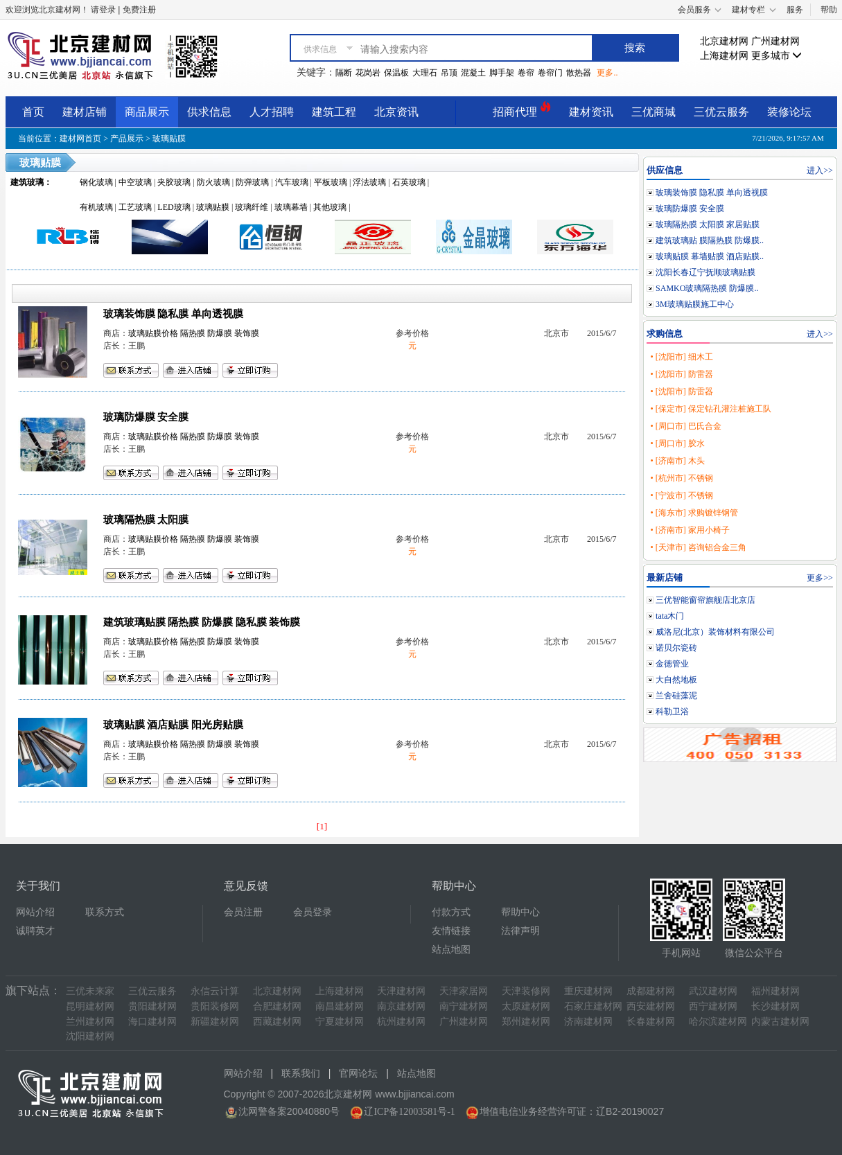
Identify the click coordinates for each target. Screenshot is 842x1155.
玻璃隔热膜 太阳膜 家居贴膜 (708, 224)
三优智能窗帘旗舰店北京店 (705, 600)
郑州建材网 (526, 1021)
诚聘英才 (35, 931)
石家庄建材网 (593, 1006)
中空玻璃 (135, 182)
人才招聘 (271, 112)
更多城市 (776, 56)
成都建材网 (650, 991)
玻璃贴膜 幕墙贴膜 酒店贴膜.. (710, 256)
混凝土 (473, 73)
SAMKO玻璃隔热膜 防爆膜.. (707, 288)
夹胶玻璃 (174, 182)
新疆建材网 (215, 1021)
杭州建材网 (401, 1021)
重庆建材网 (588, 991)
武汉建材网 (713, 991)
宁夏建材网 (339, 1021)
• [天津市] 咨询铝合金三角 (698, 547)
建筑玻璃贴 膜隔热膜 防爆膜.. (710, 240)
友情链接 (451, 931)
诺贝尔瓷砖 (676, 648)
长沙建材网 (775, 1006)
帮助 (829, 10)
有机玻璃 (96, 207)
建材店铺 (84, 112)
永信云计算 (215, 991)
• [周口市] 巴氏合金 (685, 426)
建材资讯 (591, 112)
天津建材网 (401, 991)
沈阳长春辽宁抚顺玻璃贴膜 (705, 272)
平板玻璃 (330, 182)
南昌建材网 (339, 1006)
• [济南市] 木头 (677, 461)
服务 (795, 10)
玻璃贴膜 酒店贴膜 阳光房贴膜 (173, 724)
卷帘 (526, 73)
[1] (322, 826)
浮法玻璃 (369, 182)
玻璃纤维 (251, 207)
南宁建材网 (463, 1006)
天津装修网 (526, 991)
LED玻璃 (173, 207)
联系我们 (300, 1073)
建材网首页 (80, 138)
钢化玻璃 (96, 182)
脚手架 (501, 73)
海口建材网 (152, 1021)
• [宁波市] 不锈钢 (681, 495)
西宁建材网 (713, 1006)
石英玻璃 (409, 182)
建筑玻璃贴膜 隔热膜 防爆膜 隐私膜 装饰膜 (202, 622)
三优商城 (653, 112)
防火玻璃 (213, 182)
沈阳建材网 (90, 1036)
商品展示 (147, 112)
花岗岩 (368, 73)
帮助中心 (520, 912)
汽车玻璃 (291, 182)
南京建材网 (401, 1006)
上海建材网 (724, 56)
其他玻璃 (330, 207)
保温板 (396, 73)
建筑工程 (334, 112)
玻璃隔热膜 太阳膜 (146, 519)
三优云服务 (721, 112)
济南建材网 (588, 1021)
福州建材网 (775, 991)
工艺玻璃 (135, 207)
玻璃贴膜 (169, 138)
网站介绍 (35, 912)
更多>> (820, 578)
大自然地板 (676, 680)
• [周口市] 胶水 (677, 443)
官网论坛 (358, 1073)
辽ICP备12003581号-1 (409, 1111)
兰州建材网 (90, 1021)
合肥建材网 (277, 1006)
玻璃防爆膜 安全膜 (146, 417)
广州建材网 (775, 41)
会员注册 (243, 912)
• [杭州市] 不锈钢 (681, 478)
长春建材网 (650, 1021)
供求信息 (209, 112)
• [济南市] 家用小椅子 (689, 530)
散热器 (578, 73)
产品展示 (126, 138)
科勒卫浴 (672, 711)
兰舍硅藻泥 (676, 695)
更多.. (607, 73)
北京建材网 (724, 41)
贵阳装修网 (215, 1006)
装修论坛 (789, 112)
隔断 (343, 73)
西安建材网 (650, 1006)
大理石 (424, 73)
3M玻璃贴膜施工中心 (695, 304)
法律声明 (520, 931)
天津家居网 (463, 991)
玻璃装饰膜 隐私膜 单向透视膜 (173, 313)
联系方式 (104, 912)
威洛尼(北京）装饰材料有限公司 (715, 632)
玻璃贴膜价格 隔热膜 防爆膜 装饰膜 (193, 333)
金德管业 (672, 664)
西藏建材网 (277, 1021)
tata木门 (670, 616)
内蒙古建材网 (780, 1021)
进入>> (820, 170)
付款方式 (451, 912)
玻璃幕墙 (291, 207)
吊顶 (449, 73)
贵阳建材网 (152, 1006)
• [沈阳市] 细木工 (681, 357)
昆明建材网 (90, 1006)
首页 (33, 112)
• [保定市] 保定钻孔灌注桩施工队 (710, 409)
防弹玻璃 (252, 182)
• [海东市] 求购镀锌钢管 (693, 513)
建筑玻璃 (27, 182)
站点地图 (451, 949)
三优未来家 (90, 991)
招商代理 (522, 110)
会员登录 (312, 912)
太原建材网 (526, 1006)
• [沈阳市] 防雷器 (681, 374)
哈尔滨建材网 (718, 1021)
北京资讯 (396, 112)
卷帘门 (550, 73)
